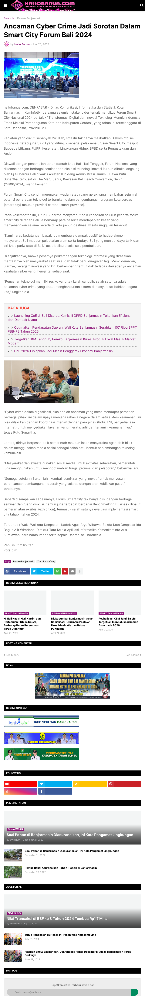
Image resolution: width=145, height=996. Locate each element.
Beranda (9, 18)
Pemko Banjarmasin (29, 18)
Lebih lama (132, 654)
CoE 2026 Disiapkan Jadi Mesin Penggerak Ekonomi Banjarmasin (63, 351)
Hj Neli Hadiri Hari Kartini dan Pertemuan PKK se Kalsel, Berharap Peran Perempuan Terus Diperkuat (22, 623)
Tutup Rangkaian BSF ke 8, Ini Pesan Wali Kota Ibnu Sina (60, 934)
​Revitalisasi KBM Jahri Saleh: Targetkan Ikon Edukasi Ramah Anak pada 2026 (118, 622)
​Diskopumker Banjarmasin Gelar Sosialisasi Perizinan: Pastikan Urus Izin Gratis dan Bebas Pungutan (72, 623)
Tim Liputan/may (46, 561)
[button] (5, 5)
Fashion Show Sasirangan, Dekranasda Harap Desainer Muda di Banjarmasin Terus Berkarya (78, 953)
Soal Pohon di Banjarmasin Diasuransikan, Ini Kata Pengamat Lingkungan (72, 850)
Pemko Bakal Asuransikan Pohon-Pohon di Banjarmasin (61, 867)
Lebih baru (12, 654)
